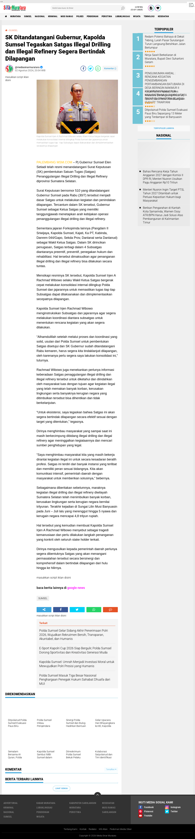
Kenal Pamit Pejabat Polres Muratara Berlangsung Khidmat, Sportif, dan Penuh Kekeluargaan (167, 95)
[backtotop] (97, 795)
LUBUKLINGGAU (138, 16)
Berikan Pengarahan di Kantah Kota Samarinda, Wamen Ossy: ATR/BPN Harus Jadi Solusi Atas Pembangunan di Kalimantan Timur (163, 211)
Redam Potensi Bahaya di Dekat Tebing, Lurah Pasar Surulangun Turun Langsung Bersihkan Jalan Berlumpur (167, 42)
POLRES (90, 16)
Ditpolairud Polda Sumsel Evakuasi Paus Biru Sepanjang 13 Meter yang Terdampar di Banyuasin (168, 113)
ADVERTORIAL (10, 803)
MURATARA (17, 16)
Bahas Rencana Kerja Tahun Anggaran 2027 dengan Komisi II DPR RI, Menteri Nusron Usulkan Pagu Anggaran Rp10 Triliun (163, 173)
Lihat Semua (61, 788)
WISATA (154, 16)
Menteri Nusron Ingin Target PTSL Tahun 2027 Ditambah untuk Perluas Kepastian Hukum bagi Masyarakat (163, 191)
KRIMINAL (59, 16)
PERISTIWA (120, 16)
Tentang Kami (67, 829)
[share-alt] (44, 609)
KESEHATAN (183, 16)
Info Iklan (104, 829)
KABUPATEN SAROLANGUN (82, 803)
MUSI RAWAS (75, 16)
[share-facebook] (83, 68)
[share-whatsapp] (98, 68)
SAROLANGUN (109, 812)
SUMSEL (31, 16)
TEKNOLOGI (167, 16)
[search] (88, 8)
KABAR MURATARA (45, 803)
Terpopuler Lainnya (164, 124)
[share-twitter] (90, 68)
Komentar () (110, 68)
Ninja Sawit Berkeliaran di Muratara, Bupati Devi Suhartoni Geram (165, 58)
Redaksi (92, 829)
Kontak (82, 829)
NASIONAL (44, 16)
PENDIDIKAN (104, 16)
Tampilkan (111, 769)
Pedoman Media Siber (123, 829)
